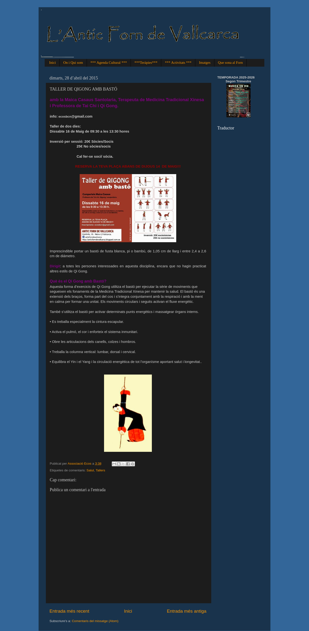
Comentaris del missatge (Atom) (95, 621)
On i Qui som (73, 62)
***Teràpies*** (146, 62)
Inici (52, 62)
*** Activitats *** (178, 62)
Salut (90, 470)
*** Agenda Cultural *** (109, 62)
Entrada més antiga (186, 611)
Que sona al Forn (230, 62)
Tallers (100, 470)
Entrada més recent (69, 611)
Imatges (204, 62)
